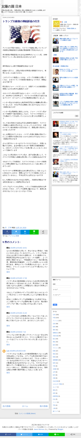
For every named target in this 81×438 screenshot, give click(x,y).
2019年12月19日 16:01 (18, 248)
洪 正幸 (64, 22)
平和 (54, 405)
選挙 (54, 329)
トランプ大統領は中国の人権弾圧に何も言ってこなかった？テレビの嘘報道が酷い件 (69, 103)
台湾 (54, 372)
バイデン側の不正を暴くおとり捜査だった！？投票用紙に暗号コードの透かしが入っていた (69, 148)
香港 (54, 354)
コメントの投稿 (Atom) (27, 413)
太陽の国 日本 (11, 6)
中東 (54, 366)
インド (55, 402)
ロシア (55, 387)
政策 (54, 326)
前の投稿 (44, 406)
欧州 (54, 375)
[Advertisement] (25, 210)
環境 (54, 390)
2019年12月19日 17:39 (18, 278)
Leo (7, 351)
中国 (54, 317)
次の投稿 (6, 406)
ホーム (25, 406)
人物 (54, 408)
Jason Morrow (39, 429)
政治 (54, 338)
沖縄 (54, 378)
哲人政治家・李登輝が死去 (60, 66)
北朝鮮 (55, 369)
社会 (54, 399)
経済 (54, 345)
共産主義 (55, 335)
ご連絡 (55, 55)
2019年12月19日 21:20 (18, 313)
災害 (54, 323)
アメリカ (11, 236)
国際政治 (55, 332)
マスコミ (55, 348)
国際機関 (55, 360)
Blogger (60, 429)
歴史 (54, 341)
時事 (17, 236)
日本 (54, 314)
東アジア (55, 411)
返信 (8, 272)
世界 (54, 393)
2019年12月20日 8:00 (18, 351)
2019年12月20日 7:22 (18, 332)
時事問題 (55, 396)
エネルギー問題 (57, 384)
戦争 (54, 363)
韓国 (54, 357)
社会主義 (55, 381)
